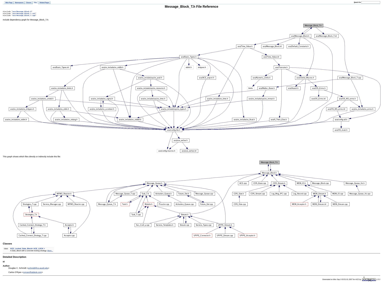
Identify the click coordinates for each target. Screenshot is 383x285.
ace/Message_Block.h (22, 12)
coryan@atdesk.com (32, 273)
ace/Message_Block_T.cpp (24, 16)
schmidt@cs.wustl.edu (38, 269)
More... (50, 251)
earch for (357, 2)
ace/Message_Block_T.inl (24, 14)
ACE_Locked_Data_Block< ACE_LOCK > (27, 249)
